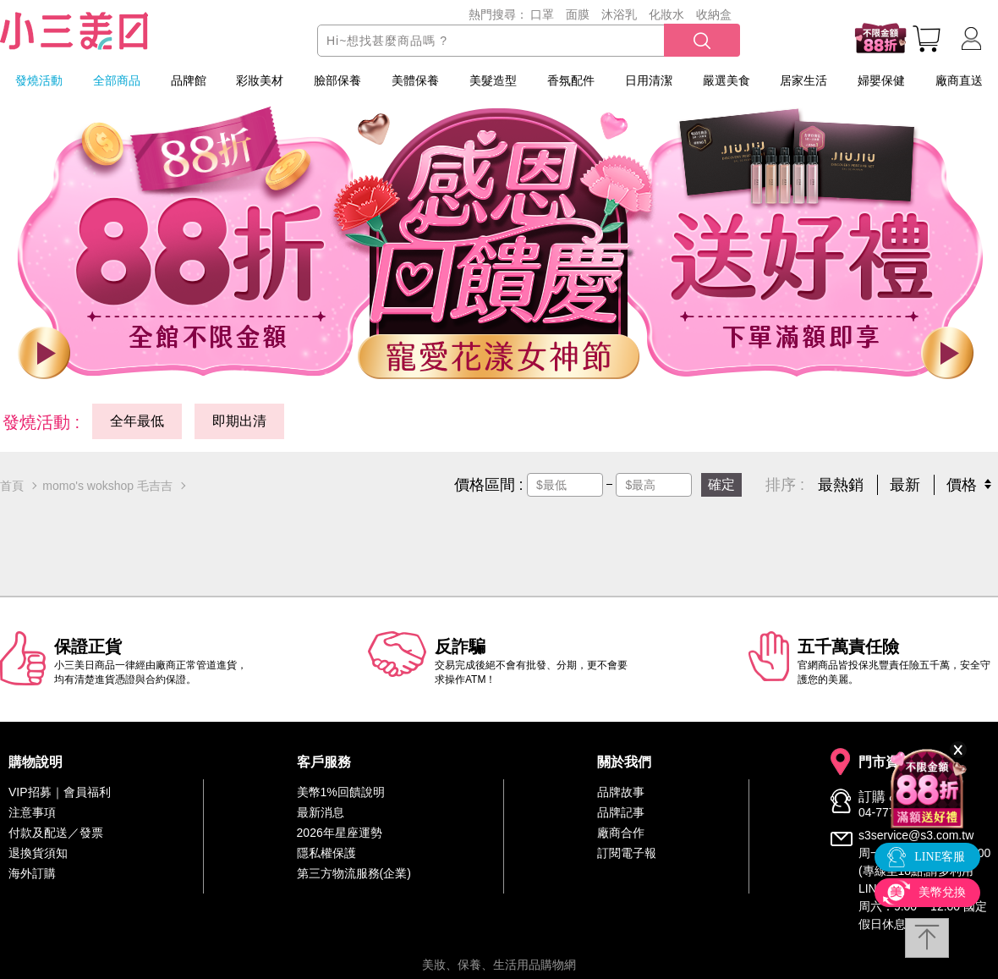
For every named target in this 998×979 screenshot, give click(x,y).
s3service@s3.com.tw (915, 835)
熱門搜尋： (498, 14)
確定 (721, 484)
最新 (905, 484)
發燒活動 (39, 80)
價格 (961, 484)
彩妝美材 (259, 80)
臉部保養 (337, 80)
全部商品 (116, 80)
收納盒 (714, 14)
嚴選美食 (726, 80)
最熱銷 (841, 484)
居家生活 (803, 80)
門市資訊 (885, 762)
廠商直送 (959, 80)
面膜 (577, 14)
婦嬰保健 (881, 80)
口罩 (542, 14)
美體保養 (415, 80)
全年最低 (137, 421)
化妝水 (666, 14)
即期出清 (239, 421)
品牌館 (188, 80)
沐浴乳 (619, 14)
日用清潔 (648, 80)
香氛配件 (571, 80)
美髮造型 (493, 80)
